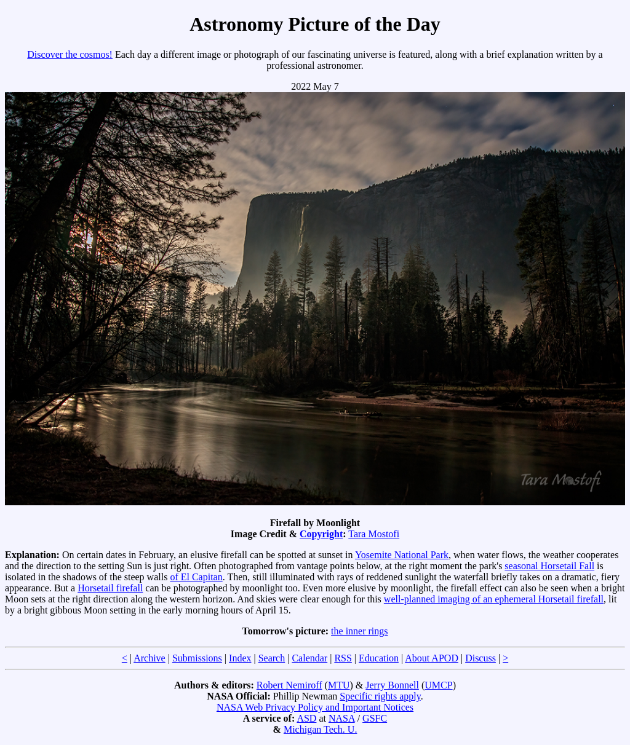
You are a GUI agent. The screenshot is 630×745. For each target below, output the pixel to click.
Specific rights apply (380, 696)
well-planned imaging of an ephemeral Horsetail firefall (494, 599)
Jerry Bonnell (392, 685)
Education (379, 658)
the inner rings (359, 631)
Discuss (480, 658)
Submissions (197, 658)
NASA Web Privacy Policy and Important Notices (315, 707)
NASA (342, 718)
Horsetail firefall (110, 588)
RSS (342, 658)
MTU (339, 685)
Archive (149, 658)
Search (271, 658)
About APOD (431, 658)
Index (240, 658)
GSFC (374, 718)
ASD (306, 718)
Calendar (309, 658)
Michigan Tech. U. (320, 729)
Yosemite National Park (402, 555)
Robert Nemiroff (289, 685)
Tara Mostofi (373, 534)
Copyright (321, 534)
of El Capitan (196, 577)
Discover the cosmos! (70, 54)
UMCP (438, 685)
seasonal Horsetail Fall (549, 566)
